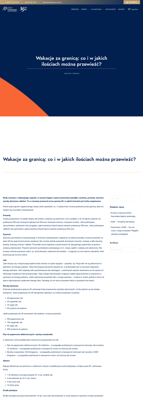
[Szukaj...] (125, 198)
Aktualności (76, 73)
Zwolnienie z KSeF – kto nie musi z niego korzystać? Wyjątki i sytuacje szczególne (125, 230)
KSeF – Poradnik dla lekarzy (123, 222)
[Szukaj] (112, 198)
